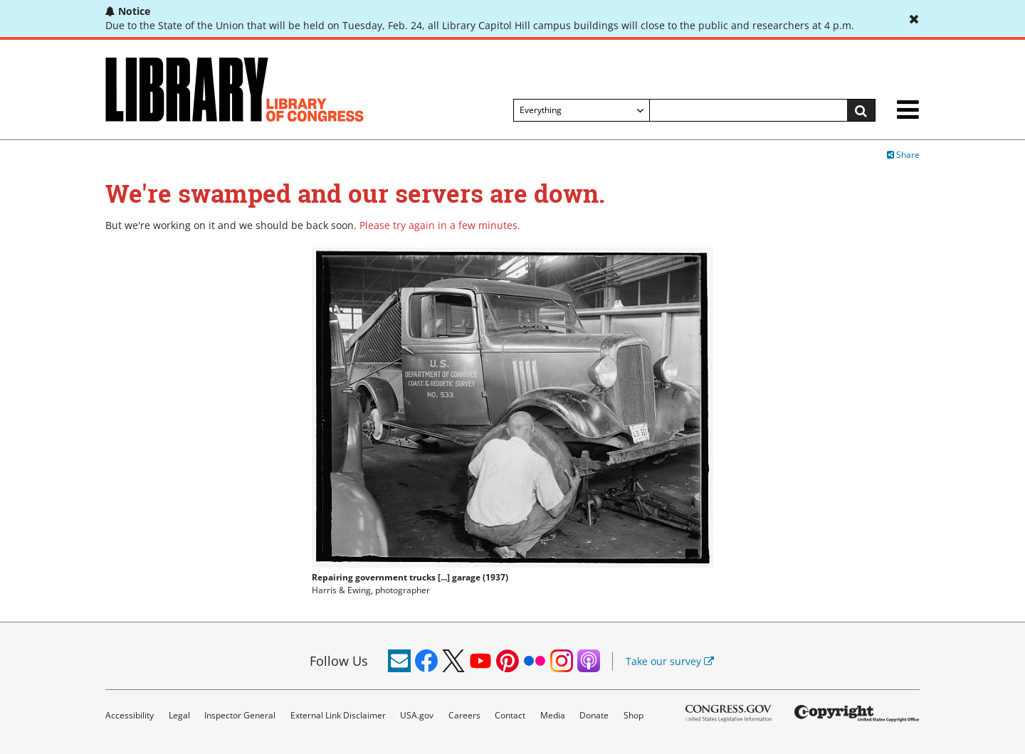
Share (903, 155)
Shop (633, 715)
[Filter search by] (581, 110)
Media (552, 715)
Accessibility (129, 715)
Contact (510, 715)
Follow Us (339, 660)
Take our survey (670, 661)
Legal (179, 715)
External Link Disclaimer (338, 715)
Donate (594, 715)
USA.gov (416, 715)
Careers (464, 715)
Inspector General (239, 715)
